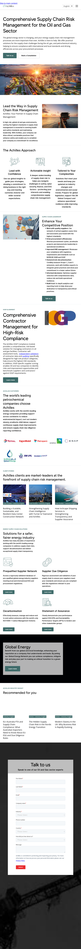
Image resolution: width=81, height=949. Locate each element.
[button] (68, 6)
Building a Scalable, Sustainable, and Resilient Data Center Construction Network (13, 512)
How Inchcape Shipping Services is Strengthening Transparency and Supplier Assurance (66, 514)
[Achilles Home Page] (8, 6)
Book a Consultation (28, 56)
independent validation (29, 353)
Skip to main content (8, 3)
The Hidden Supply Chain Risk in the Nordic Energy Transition (40, 724)
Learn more (10, 380)
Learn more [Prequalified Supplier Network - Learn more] (8, 592)
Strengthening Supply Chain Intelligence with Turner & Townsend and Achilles (40, 512)
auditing (25, 356)
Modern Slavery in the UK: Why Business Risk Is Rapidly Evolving (65, 724)
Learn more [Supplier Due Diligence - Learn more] (47, 592)
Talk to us (9, 56)
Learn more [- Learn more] (12, 669)
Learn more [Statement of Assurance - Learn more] (47, 629)
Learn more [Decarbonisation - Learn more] (8, 629)
